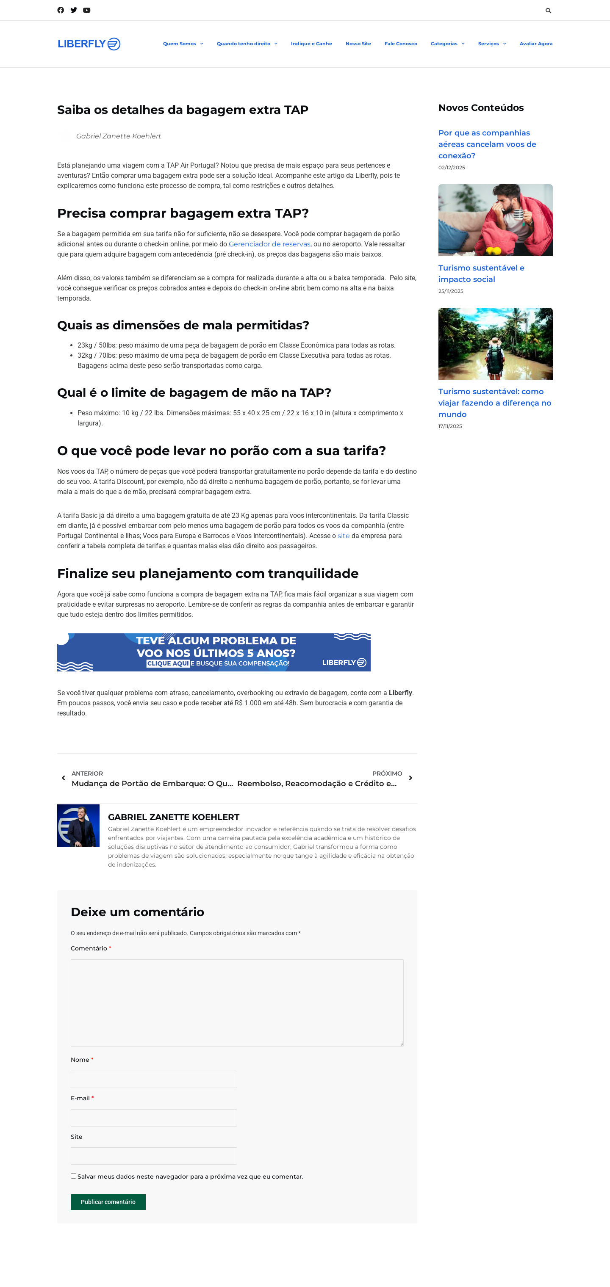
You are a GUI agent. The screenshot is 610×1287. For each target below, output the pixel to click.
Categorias (448, 44)
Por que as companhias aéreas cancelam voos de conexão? (487, 144)
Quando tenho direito (247, 44)
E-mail (82, 1100)
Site (77, 1139)
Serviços (492, 44)
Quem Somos (183, 44)
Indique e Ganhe (311, 44)
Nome (82, 1061)
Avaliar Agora (536, 44)
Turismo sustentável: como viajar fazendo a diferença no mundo (495, 403)
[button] (548, 10)
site (344, 536)
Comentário (91, 948)
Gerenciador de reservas (270, 244)
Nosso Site (358, 44)
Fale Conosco (401, 44)
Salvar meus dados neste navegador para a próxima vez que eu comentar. (190, 1179)
